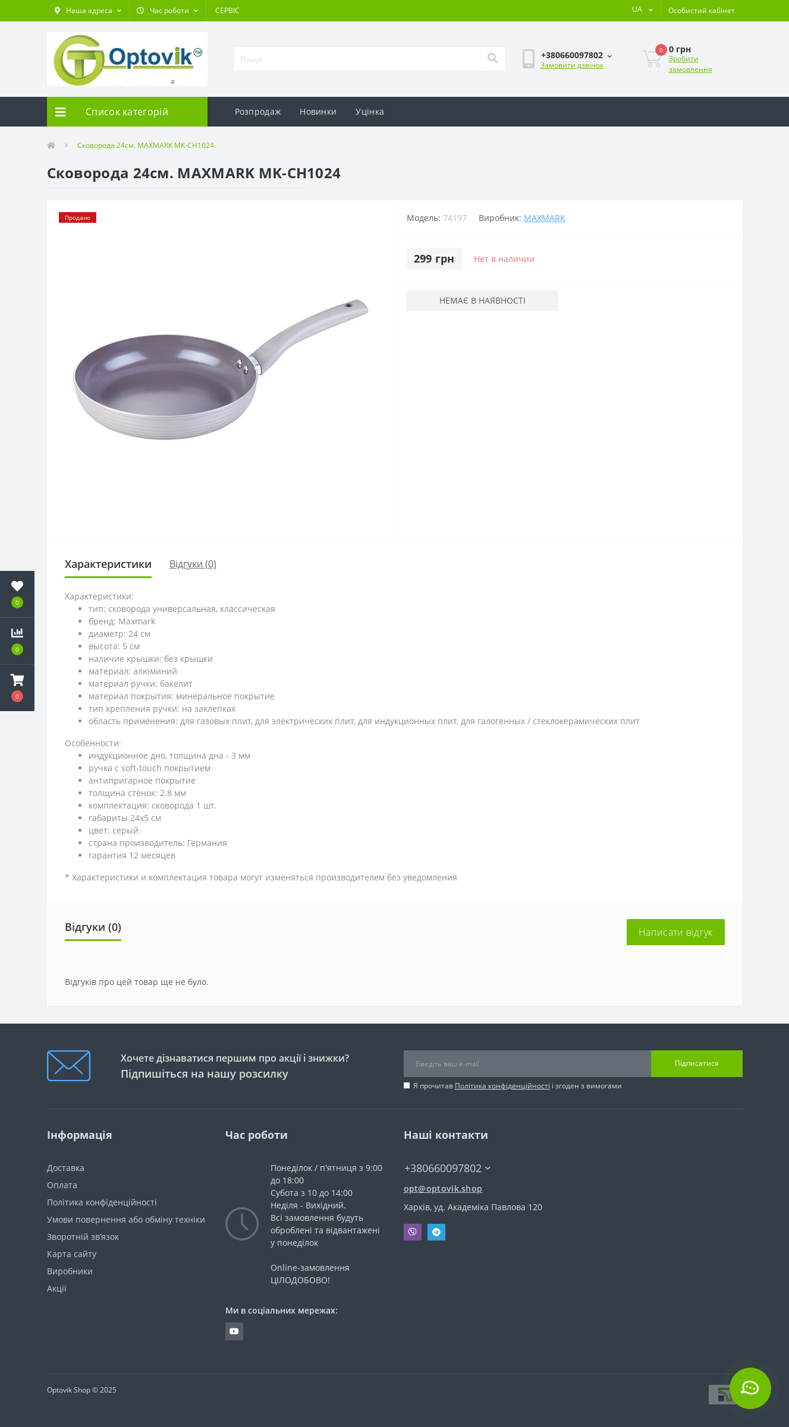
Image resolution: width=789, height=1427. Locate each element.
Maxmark (544, 217)
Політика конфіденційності (502, 1086)
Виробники (70, 1271)
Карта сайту (71, 1253)
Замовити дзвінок (571, 65)
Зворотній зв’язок (83, 1236)
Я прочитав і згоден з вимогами (517, 1086)
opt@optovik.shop (443, 1188)
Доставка (65, 1167)
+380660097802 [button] (447, 1168)
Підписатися (697, 1063)
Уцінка (370, 111)
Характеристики (108, 564)
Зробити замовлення (690, 63)
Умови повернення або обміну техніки (126, 1219)
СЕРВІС (227, 10)
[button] (88, 10)
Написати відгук (676, 932)
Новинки (318, 111)
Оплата (62, 1185)
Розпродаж (258, 111)
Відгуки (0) (192, 563)
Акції (57, 1288)
